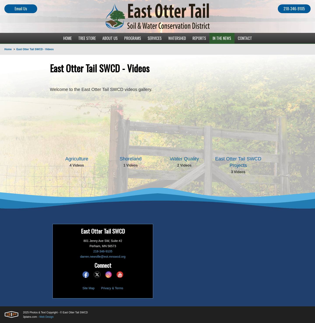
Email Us (21, 8)
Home (8, 49)
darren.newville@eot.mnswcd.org (102, 256)
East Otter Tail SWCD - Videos (35, 49)
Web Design (46, 316)
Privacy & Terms (112, 288)
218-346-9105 (294, 8)
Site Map (88, 288)
